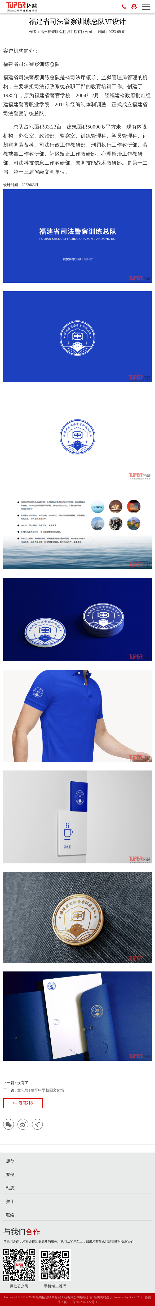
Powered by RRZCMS (127, 1297)
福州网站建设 (103, 1297)
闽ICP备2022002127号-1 (80, 1302)
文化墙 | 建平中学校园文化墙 (40, 1090)
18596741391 (124, 6)
